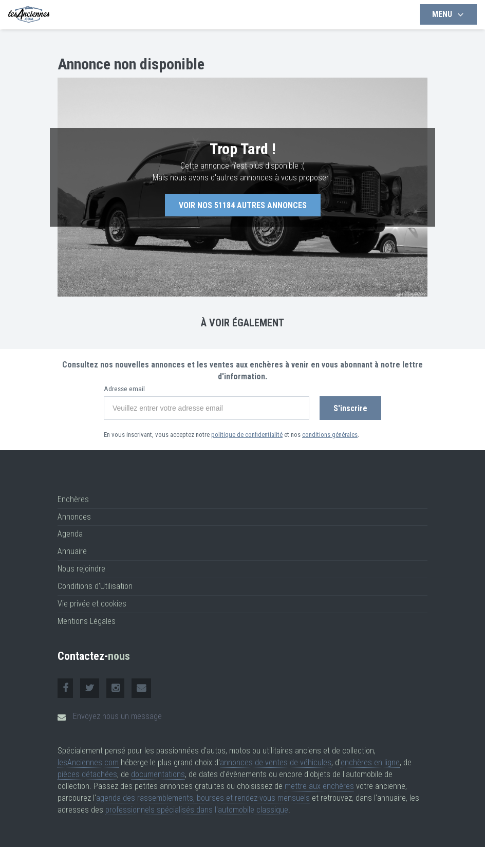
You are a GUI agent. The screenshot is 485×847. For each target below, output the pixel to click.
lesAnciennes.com (88, 762)
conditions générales (330, 434)
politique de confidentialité (247, 434)
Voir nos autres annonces (243, 205)
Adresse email (124, 389)
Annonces (74, 517)
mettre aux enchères (319, 786)
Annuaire (72, 551)
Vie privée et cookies (92, 604)
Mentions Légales (87, 621)
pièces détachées (87, 774)
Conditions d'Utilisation (95, 586)
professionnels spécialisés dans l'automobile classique (196, 810)
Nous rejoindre (81, 569)
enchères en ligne (370, 762)
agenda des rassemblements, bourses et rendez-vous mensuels (203, 798)
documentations (158, 774)
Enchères (73, 499)
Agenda (70, 534)
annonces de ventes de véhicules (275, 762)
